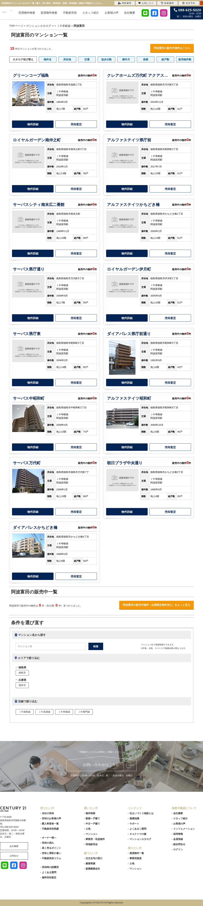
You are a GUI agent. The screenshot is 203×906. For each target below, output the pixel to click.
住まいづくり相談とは (142, 813)
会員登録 (178, 839)
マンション (92, 834)
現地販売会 (92, 844)
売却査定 (76, 124)
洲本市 (22, 685)
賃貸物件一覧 (137, 853)
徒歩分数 (106, 59)
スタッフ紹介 (90, 12)
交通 (87, 59)
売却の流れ (48, 842)
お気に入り (146, 3)
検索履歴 (167, 3)
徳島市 (22, 672)
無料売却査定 (49, 877)
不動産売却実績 (50, 828)
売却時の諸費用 (50, 867)
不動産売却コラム (51, 858)
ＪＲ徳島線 (25, 711)
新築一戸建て (93, 818)
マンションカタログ (140, 839)
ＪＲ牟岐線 (63, 25)
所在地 (67, 59)
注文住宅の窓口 (94, 858)
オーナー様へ (49, 837)
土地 (88, 828)
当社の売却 (48, 813)
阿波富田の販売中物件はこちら (172, 47)
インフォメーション (184, 828)
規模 (145, 59)
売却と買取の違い (51, 853)
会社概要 (129, 12)
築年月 (126, 59)
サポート (134, 823)
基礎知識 (134, 818)
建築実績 (90, 863)
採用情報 (178, 834)
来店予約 (189, 3)
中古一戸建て (93, 823)
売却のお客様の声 (51, 818)
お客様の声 (111, 12)
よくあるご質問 (138, 828)
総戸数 (165, 59)
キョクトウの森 (138, 834)
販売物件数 (184, 59)
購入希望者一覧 (50, 823)
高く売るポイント (51, 848)
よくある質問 (49, 872)
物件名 (47, 59)
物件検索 (90, 813)
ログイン (178, 849)
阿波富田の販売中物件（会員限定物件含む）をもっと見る (156, 604)
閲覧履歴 (124, 3)
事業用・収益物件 (95, 839)
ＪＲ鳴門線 (84, 711)
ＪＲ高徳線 (44, 711)
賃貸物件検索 (49, 12)
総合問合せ (179, 844)
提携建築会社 (93, 868)
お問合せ (14, 856)
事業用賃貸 (136, 858)
